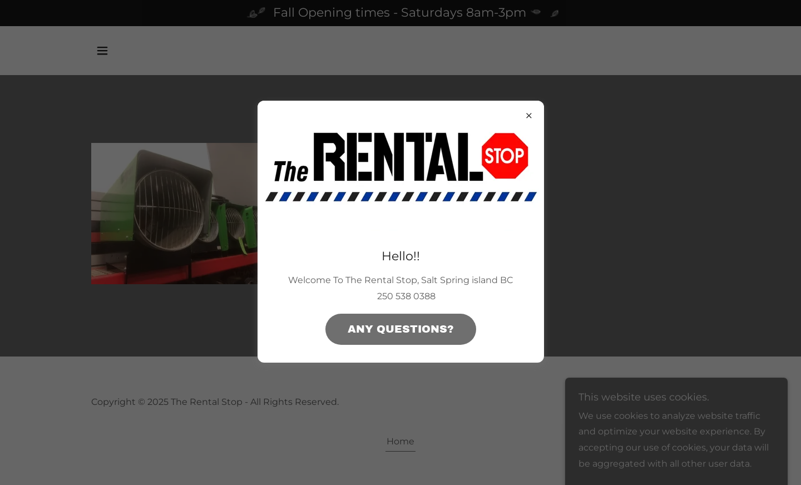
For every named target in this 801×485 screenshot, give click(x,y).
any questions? (401, 329)
